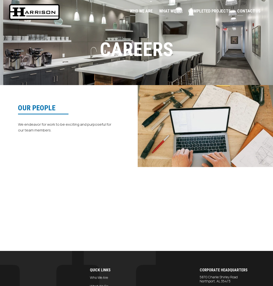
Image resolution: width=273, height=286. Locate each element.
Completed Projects (209, 10)
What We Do (170, 10)
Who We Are (141, 10)
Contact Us (249, 10)
